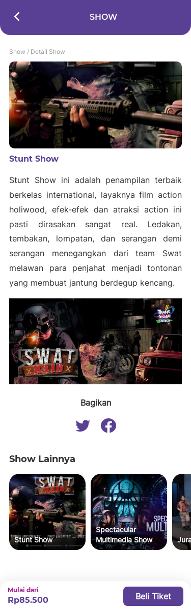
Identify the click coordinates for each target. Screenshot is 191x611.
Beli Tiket (153, 596)
